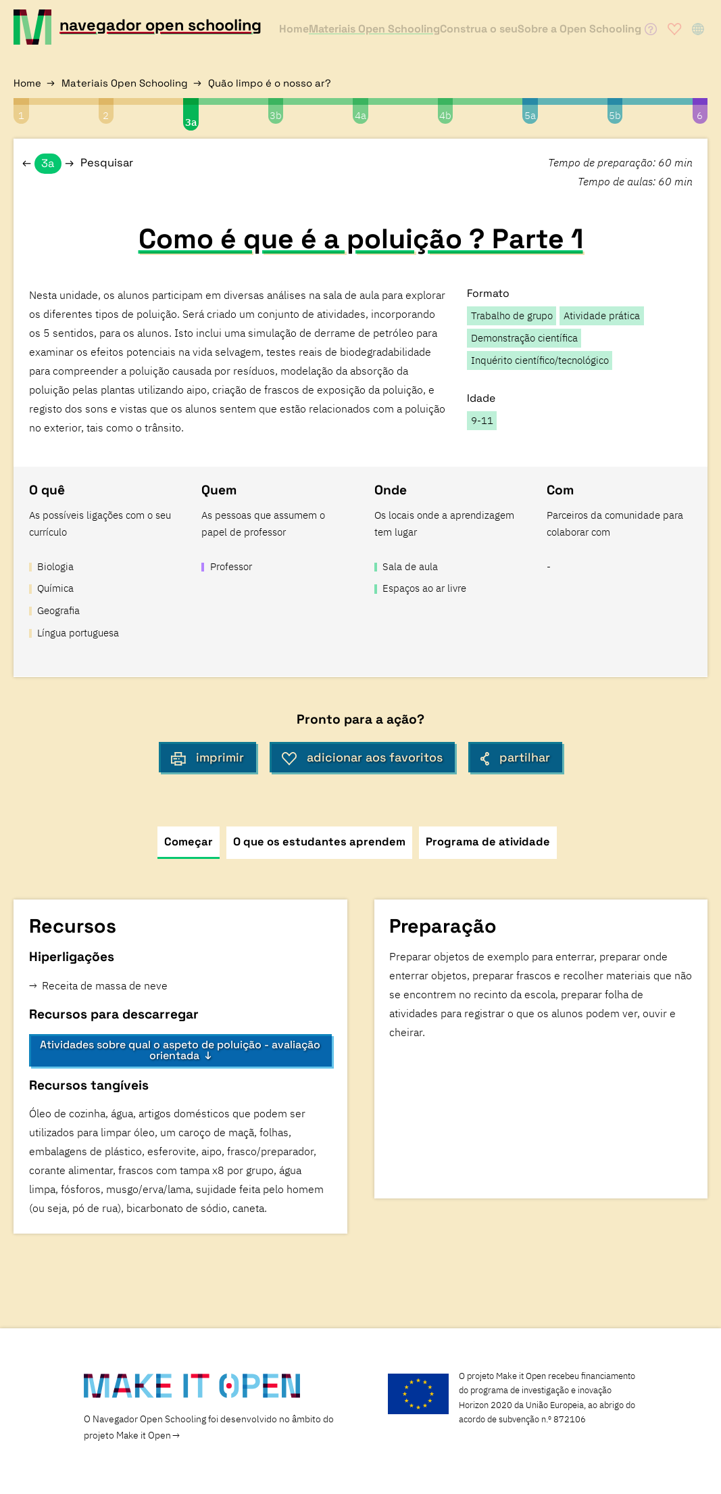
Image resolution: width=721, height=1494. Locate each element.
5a (530, 115)
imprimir (207, 757)
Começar (188, 842)
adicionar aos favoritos (362, 757)
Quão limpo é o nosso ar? (269, 82)
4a (360, 115)
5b (615, 115)
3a (191, 122)
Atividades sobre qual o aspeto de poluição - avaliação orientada (180, 1050)
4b (445, 115)
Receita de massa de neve (106, 985)
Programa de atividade (488, 842)
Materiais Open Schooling (124, 82)
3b (276, 115)
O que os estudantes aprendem (319, 842)
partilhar (515, 757)
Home (27, 82)
